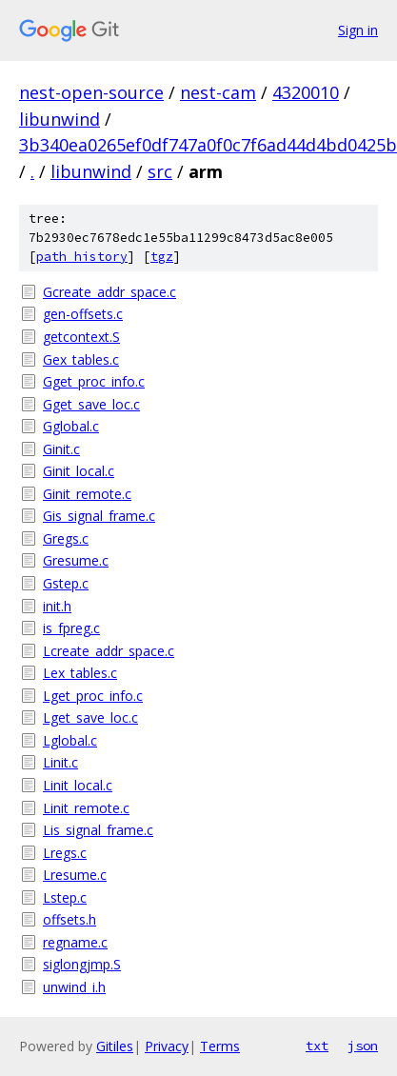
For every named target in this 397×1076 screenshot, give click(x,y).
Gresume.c (76, 560)
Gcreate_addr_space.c (109, 292)
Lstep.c (65, 897)
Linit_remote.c (86, 808)
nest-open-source (91, 92)
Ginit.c (61, 449)
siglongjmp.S (82, 964)
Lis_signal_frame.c (98, 830)
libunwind (59, 119)
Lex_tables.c (80, 673)
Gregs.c (66, 538)
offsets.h (69, 919)
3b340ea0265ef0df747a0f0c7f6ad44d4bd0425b (208, 144)
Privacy (167, 1046)
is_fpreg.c (71, 628)
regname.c (75, 942)
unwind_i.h (74, 987)
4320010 (305, 92)
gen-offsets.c (83, 314)
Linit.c (60, 762)
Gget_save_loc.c (91, 404)
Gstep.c (66, 583)
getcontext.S (81, 337)
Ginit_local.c (78, 471)
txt (317, 1045)
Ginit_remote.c (87, 494)
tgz (161, 257)
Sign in (358, 30)
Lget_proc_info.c (93, 696)
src (160, 171)
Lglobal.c (70, 740)
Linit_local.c (77, 785)
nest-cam (218, 92)
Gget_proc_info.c (94, 381)
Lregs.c (65, 853)
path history (82, 257)
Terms (220, 1046)
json (362, 1045)
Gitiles (114, 1046)
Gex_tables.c (81, 359)
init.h (57, 606)
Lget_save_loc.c (90, 717)
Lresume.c (75, 875)
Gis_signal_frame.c (99, 516)
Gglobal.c (71, 426)
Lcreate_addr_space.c (108, 651)
